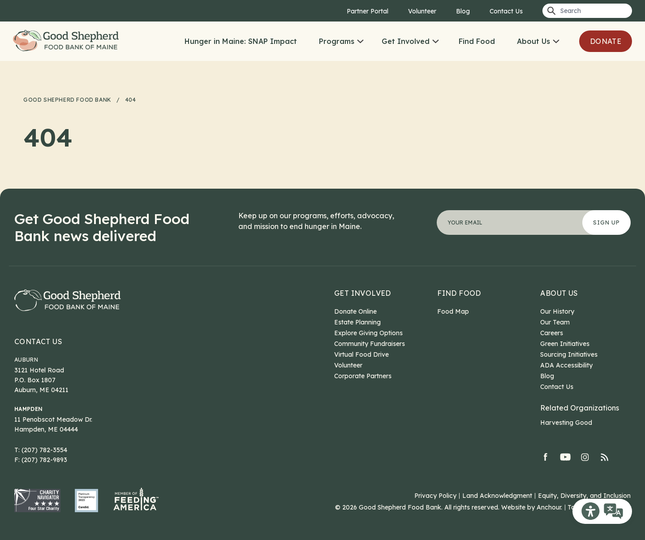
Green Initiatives (564, 344)
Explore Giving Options (368, 333)
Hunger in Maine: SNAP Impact (241, 41)
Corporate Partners (362, 376)
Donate (605, 41)
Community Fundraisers (369, 344)
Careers (551, 333)
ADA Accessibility (566, 365)
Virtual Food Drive (361, 354)
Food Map (453, 311)
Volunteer (422, 11)
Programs (336, 41)
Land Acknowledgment (497, 496)
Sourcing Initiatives (569, 354)
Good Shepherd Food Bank (68, 41)
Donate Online (355, 311)
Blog (463, 11)
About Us (533, 41)
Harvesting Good (566, 423)
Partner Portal (367, 11)
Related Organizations (579, 407)
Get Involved (406, 41)
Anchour (549, 507)
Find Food (477, 41)
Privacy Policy (435, 496)
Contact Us (506, 11)
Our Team (555, 322)
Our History (557, 311)
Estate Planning (357, 322)
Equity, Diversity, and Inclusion (584, 496)
